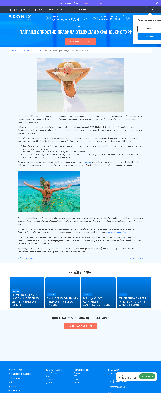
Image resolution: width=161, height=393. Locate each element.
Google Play (121, 232)
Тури (22, 9)
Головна (13, 50)
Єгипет (77, 379)
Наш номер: (121, 375)
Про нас (72, 9)
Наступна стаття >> (136, 258)
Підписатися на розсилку (80, 41)
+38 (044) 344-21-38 (109, 19)
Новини (80, 26)
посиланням (86, 162)
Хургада (48, 382)
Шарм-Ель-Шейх (52, 373)
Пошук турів (53, 9)
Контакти (82, 9)
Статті (63, 9)
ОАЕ (75, 376)
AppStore (111, 232)
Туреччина (78, 373)
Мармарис (49, 379)
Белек (48, 376)
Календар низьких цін (37, 9)
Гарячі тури (13, 9)
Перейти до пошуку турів (80, 325)
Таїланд (77, 382)
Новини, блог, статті (26, 50)
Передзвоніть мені (147, 376)
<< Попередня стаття (25, 258)
